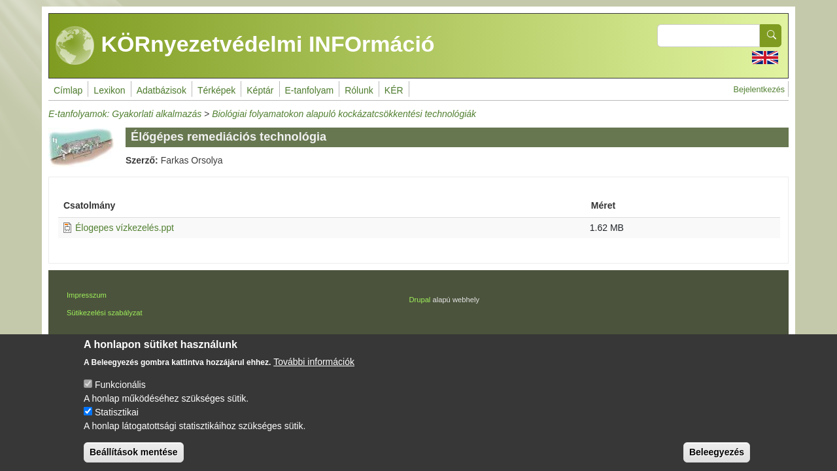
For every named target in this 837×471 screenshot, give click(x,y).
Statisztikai (117, 423)
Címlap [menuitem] (68, 90)
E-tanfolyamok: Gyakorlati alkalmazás (124, 114)
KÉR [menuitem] (393, 90)
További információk (313, 373)
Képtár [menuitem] (260, 90)
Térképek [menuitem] (216, 90)
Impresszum (87, 295)
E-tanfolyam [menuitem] (309, 90)
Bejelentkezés (759, 89)
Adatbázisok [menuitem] (161, 90)
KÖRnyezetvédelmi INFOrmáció (245, 45)
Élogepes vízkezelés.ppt (124, 227)
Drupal (419, 300)
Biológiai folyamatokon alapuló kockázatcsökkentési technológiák (344, 114)
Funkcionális (120, 396)
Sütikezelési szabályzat (105, 313)
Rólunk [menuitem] (359, 90)
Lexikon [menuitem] (109, 90)
